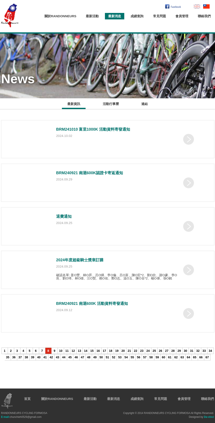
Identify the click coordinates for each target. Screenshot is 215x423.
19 (117, 350)
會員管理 (181, 16)
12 (73, 350)
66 (201, 357)
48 (89, 357)
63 (182, 357)
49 (95, 357)
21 (129, 350)
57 (145, 357)
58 (151, 357)
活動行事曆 (111, 104)
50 (101, 357)
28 (173, 350)
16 (98, 350)
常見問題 (159, 16)
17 (104, 350)
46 (76, 357)
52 (113, 357)
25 (154, 350)
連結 (144, 104)
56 (138, 357)
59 (157, 357)
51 (107, 357)
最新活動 (92, 16)
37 (20, 357)
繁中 (206, 6)
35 (7, 357)
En (197, 6)
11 (67, 350)
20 (123, 350)
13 (79, 350)
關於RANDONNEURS (60, 16)
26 (160, 350)
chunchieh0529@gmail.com (21, 416)
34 (210, 350)
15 (92, 350)
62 (176, 357)
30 (185, 350)
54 (126, 357)
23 (142, 350)
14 (86, 350)
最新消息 (114, 16)
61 (170, 357)
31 (192, 350)
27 (167, 350)
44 (64, 357)
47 (82, 357)
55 (132, 357)
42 (51, 357)
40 (39, 357)
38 (26, 357)
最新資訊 (73, 104)
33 (204, 350)
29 (179, 350)
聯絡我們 (204, 16)
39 (32, 357)
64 (188, 357)
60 (163, 357)
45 (70, 357)
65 (195, 357)
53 (120, 357)
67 (207, 357)
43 (57, 357)
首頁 (27, 399)
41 (45, 357)
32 (198, 350)
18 (110, 350)
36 (14, 357)
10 (61, 350)
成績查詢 (137, 16)
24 (148, 350)
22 (135, 350)
